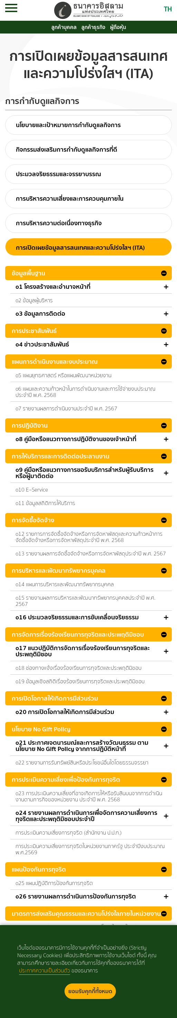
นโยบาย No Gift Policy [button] (41, 729)
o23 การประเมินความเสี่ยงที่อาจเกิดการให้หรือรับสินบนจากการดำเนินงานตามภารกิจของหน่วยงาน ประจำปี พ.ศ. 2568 (89, 796)
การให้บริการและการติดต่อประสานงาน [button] (60, 456)
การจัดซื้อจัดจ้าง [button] (33, 520)
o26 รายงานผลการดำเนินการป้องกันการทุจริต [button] (76, 896)
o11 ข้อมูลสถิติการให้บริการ (45, 503)
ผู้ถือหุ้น (118, 27)
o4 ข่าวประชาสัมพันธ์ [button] (42, 344)
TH (168, 9)
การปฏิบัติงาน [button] (30, 425)
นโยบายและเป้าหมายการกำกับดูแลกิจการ (68, 125)
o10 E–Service (32, 490)
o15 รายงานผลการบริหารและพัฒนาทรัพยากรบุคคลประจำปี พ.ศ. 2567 (85, 601)
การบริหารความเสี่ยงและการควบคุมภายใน (70, 198)
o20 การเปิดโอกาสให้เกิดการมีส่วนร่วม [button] (65, 712)
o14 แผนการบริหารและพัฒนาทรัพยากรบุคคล (65, 584)
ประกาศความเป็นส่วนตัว (44, 970)
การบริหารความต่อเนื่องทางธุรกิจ (59, 223)
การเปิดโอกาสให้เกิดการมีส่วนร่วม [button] (55, 698)
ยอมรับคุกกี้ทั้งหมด (90, 991)
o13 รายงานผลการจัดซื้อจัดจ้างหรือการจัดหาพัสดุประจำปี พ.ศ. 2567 (91, 554)
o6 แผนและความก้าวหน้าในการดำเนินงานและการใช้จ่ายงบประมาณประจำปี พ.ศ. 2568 (86, 392)
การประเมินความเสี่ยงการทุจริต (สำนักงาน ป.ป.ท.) (69, 833)
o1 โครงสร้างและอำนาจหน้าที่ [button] (53, 287)
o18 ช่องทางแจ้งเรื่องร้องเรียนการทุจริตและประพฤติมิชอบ (78, 668)
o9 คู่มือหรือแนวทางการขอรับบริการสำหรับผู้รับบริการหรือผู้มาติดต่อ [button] (85, 473)
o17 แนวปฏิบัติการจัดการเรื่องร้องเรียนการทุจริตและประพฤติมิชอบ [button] (83, 651)
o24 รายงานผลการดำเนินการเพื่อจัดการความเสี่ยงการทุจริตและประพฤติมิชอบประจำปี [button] (86, 816)
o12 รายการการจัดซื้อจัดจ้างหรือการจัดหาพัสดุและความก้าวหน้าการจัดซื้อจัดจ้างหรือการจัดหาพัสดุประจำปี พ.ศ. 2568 (89, 537)
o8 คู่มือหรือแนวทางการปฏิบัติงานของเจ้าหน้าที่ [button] (76, 439)
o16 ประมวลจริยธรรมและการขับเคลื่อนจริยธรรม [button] (77, 617)
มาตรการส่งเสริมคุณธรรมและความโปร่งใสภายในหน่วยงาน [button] (86, 913)
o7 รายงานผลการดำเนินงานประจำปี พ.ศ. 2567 (66, 408)
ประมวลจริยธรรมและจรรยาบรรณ (58, 174)
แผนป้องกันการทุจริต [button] (39, 869)
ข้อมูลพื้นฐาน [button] (28, 273)
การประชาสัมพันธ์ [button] (34, 331)
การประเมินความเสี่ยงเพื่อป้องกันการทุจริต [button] (66, 779)
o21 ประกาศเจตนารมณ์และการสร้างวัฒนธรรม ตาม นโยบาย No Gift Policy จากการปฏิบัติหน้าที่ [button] (82, 746)
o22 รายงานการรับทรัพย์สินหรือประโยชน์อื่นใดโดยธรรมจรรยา (82, 763)
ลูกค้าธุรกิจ (93, 27)
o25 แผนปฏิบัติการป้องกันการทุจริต (54, 883)
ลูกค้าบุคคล (64, 27)
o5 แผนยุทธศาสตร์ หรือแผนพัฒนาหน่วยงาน (63, 375)
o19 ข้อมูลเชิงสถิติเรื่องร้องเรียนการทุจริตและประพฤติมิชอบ (80, 681)
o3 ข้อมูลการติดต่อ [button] (40, 314)
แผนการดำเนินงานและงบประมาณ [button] (55, 361)
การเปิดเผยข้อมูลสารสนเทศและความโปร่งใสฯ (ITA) (80, 247)
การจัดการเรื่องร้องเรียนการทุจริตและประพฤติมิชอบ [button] (78, 634)
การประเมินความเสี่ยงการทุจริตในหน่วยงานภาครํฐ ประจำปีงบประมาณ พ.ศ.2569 (90, 849)
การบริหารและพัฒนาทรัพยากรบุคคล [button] (59, 570)
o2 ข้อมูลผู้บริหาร (34, 300)
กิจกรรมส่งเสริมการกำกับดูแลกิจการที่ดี (66, 149)
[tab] (88, 273)
